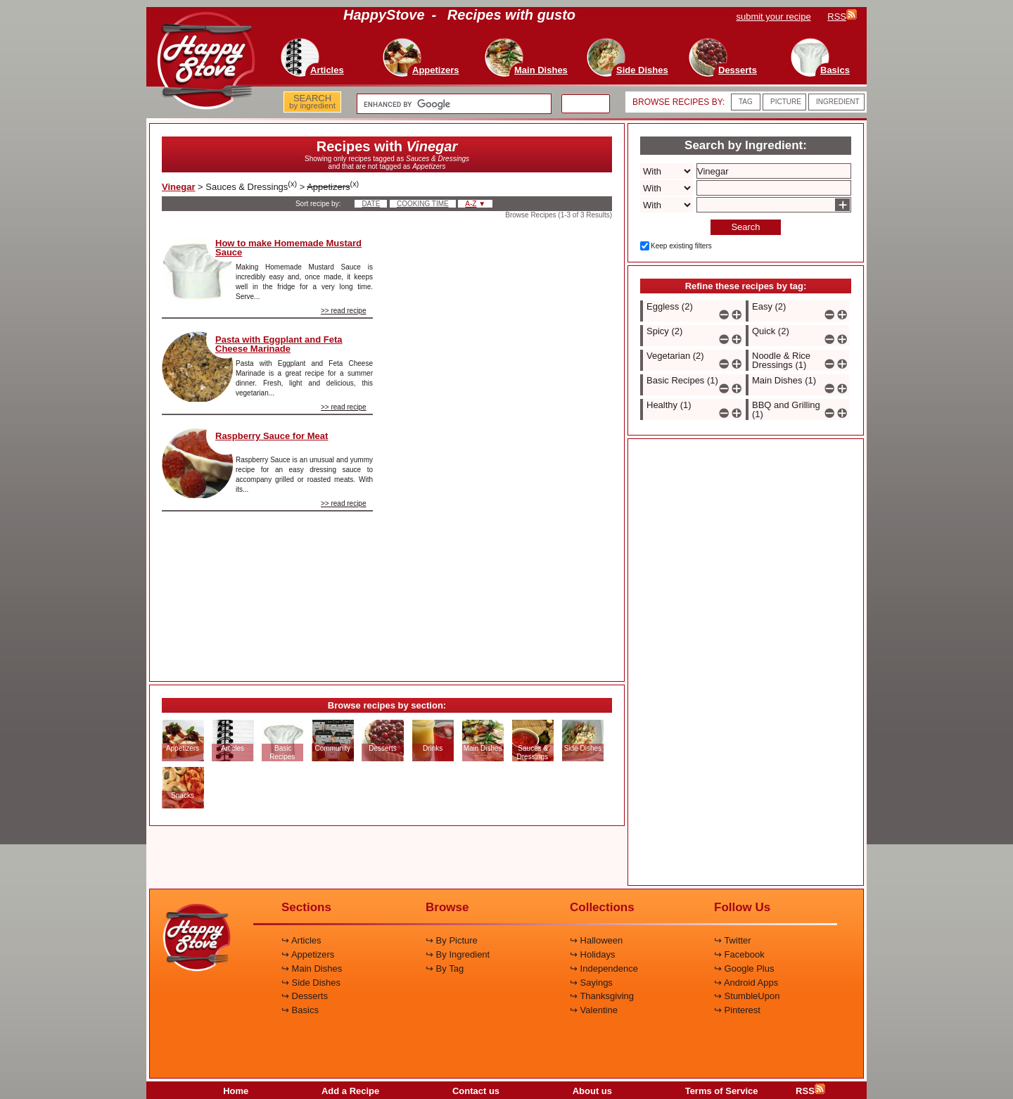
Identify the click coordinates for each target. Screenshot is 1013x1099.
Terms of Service (721, 1091)
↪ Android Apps (746, 982)
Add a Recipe (350, 1091)
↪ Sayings (591, 982)
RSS (810, 1091)
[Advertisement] (504, 446)
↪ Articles (301, 940)
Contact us (475, 1091)
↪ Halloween (596, 940)
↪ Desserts (304, 996)
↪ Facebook (739, 954)
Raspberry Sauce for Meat (271, 436)
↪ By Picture (452, 940)
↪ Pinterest (737, 1010)
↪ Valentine (594, 1010)
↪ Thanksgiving (602, 996)
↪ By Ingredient (458, 954)
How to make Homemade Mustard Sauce (288, 248)
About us (592, 1091)
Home (235, 1091)
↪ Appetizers (307, 954)
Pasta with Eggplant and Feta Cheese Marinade (279, 344)
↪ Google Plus (744, 968)
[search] (453, 104)
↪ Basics (300, 1010)
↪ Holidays (592, 954)
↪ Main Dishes (311, 968)
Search (745, 227)
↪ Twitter (732, 940)
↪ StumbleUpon (746, 996)
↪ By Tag (445, 968)
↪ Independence (604, 968)
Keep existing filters (681, 246)
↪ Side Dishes (310, 982)
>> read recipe (344, 311)
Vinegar (178, 187)
